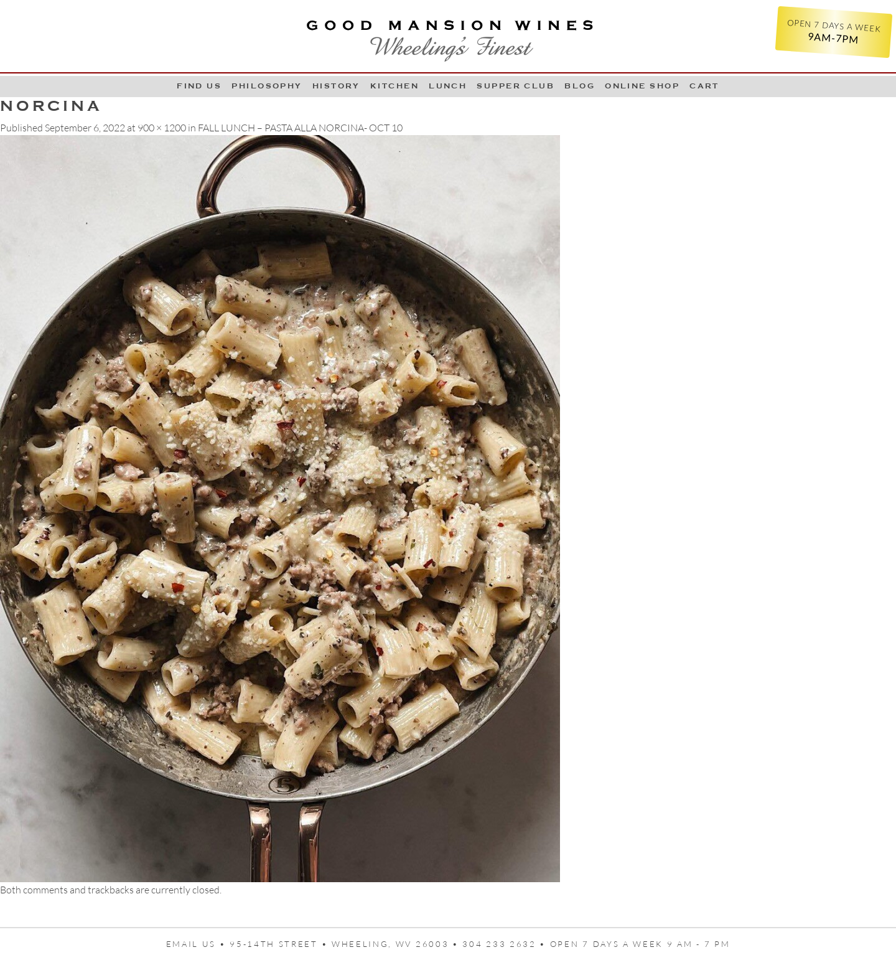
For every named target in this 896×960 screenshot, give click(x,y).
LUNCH (448, 86)
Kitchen (394, 86)
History (336, 86)
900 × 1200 (162, 127)
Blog (579, 86)
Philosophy (266, 86)
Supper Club (515, 86)
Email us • (198, 944)
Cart (704, 86)
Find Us (199, 86)
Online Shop (642, 86)
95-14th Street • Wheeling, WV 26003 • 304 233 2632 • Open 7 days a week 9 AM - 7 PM (480, 944)
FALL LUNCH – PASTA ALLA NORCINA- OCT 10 (300, 127)
